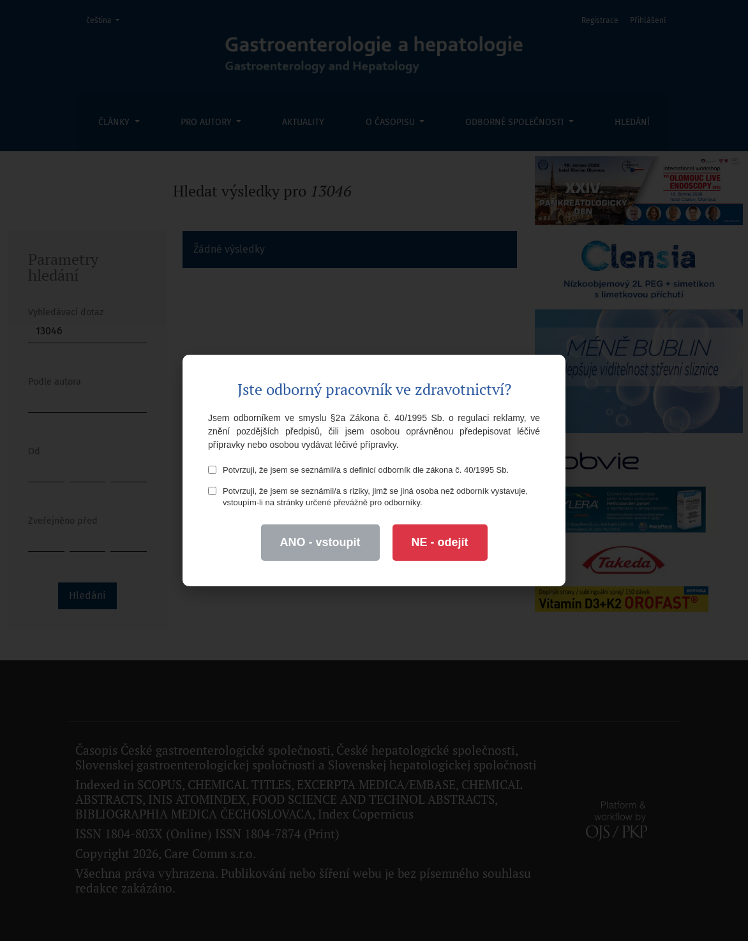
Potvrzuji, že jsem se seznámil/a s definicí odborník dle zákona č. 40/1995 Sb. (358, 470)
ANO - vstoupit (320, 542)
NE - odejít (440, 542)
